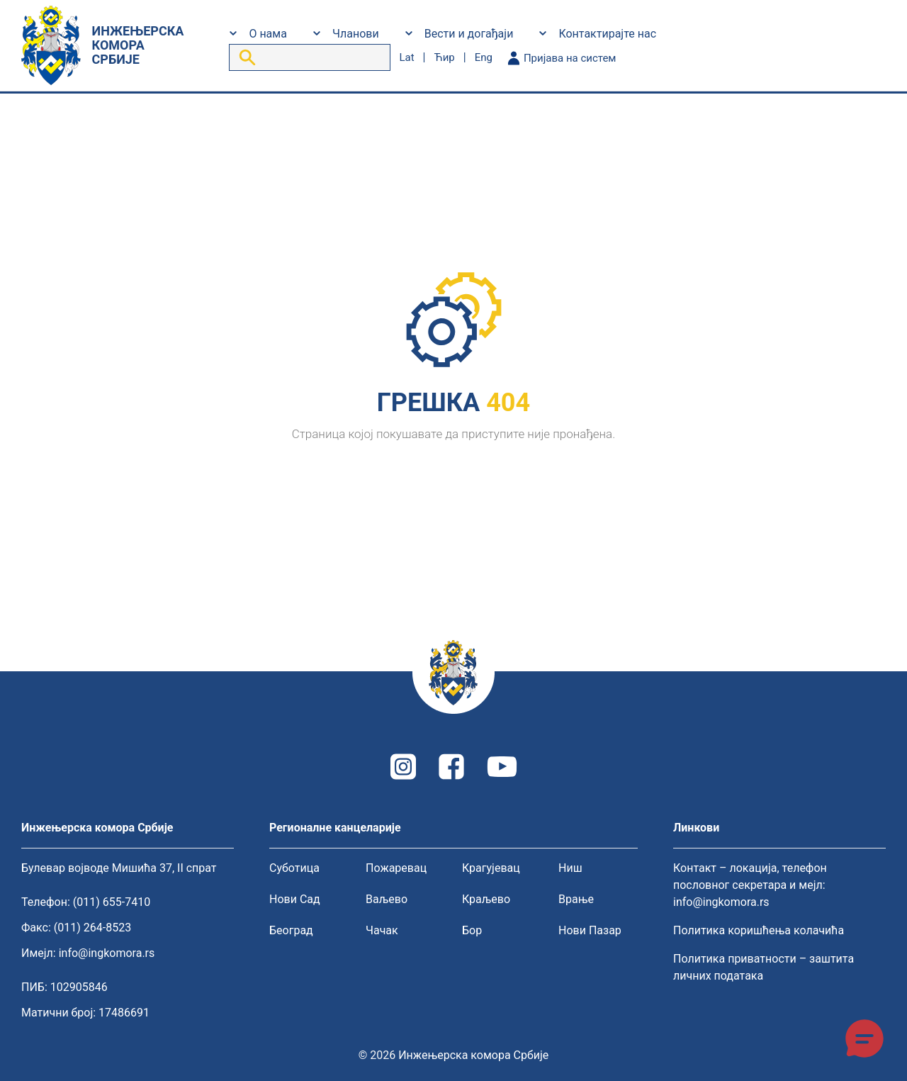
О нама (267, 33)
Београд (291, 930)
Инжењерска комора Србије (473, 1055)
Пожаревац (396, 868)
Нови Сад (294, 899)
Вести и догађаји (469, 33)
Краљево (486, 899)
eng (483, 57)
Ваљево (386, 899)
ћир (444, 57)
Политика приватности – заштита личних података (763, 967)
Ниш (570, 868)
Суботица (294, 868)
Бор (472, 930)
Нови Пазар (589, 930)
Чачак (382, 930)
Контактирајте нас (607, 33)
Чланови (355, 33)
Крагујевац (491, 868)
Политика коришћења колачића (758, 930)
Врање (576, 899)
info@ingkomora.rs (107, 953)
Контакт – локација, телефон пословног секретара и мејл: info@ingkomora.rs (750, 885)
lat (406, 57)
